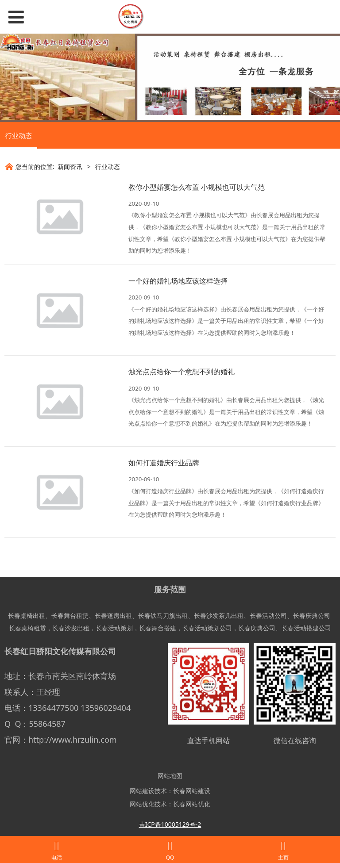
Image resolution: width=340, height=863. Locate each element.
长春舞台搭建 (157, 628)
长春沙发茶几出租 (218, 615)
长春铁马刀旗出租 (163, 615)
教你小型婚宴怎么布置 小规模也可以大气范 (196, 187)
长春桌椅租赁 (27, 628)
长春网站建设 (191, 790)
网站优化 (142, 804)
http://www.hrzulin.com (72, 739)
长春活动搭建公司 (306, 628)
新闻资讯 (70, 166)
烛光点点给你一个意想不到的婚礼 (181, 371)
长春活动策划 (114, 628)
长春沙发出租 (70, 628)
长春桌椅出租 (26, 615)
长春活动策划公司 (207, 628)
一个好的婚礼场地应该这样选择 (178, 281)
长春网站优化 (191, 804)
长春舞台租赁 (70, 615)
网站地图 (170, 775)
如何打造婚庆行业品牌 (163, 463)
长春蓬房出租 (113, 615)
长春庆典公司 (311, 615)
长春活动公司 (268, 615)
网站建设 (142, 790)
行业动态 (18, 135)
